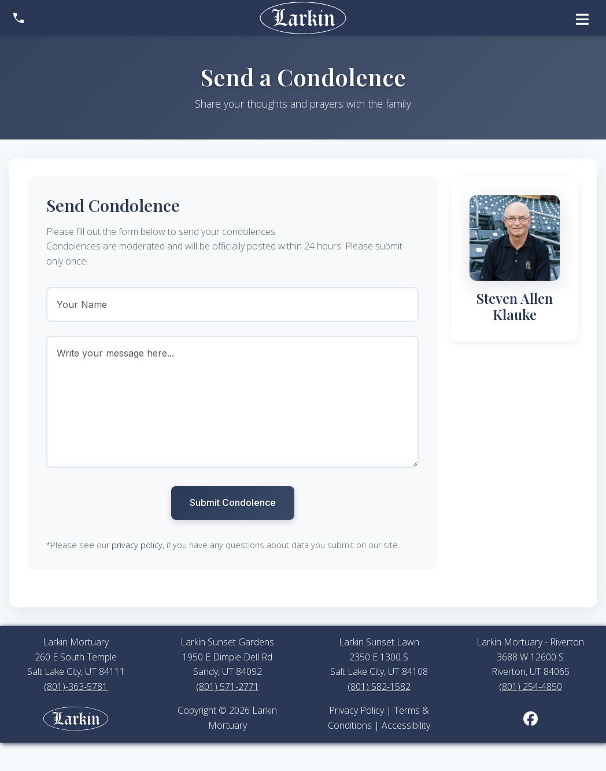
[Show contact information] (18, 18)
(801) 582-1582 (379, 686)
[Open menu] (582, 17)
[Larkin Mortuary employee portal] (75, 717)
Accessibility (406, 725)
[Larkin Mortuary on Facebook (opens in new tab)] (530, 717)
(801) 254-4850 (530, 686)
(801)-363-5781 (76, 686)
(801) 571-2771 (227, 686)
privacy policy (137, 544)
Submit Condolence (233, 502)
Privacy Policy (356, 710)
